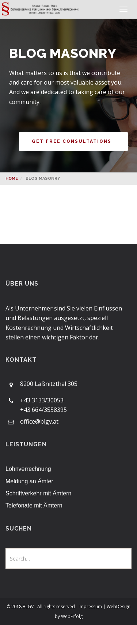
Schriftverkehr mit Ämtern (38, 493)
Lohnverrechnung (28, 469)
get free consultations (71, 141)
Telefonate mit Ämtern (33, 505)
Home (11, 178)
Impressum (91, 606)
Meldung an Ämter (29, 481)
